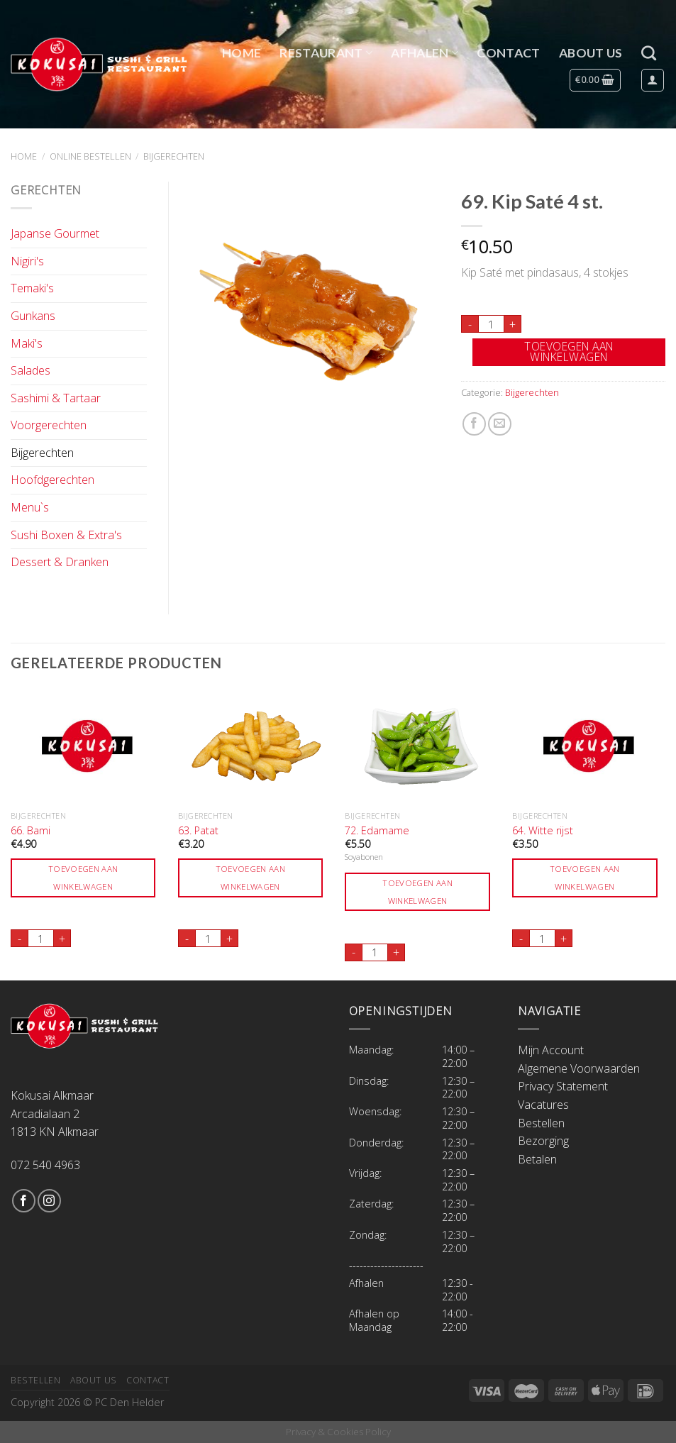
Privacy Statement (563, 1086)
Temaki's (32, 288)
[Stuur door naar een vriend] (499, 424)
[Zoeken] (648, 53)
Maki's (27, 343)
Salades (30, 370)
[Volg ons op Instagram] (49, 1200)
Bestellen (541, 1123)
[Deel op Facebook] (474, 424)
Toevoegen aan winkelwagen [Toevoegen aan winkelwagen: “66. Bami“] (83, 877)
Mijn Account (551, 1050)
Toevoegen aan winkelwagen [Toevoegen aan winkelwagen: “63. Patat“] (251, 877)
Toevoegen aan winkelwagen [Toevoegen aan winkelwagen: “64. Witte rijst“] (585, 877)
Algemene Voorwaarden (579, 1068)
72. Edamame (377, 830)
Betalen (537, 1159)
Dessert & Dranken (60, 562)
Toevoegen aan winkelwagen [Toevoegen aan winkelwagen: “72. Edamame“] (417, 892)
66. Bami (30, 830)
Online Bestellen (90, 156)
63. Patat (198, 830)
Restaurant (325, 52)
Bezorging (543, 1141)
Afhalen (424, 52)
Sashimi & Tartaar (56, 398)
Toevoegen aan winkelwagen (568, 351)
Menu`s (30, 507)
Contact (508, 52)
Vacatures (543, 1104)
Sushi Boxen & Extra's (66, 535)
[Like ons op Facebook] (23, 1200)
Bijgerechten (173, 156)
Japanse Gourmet (55, 233)
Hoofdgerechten (52, 479)
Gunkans (33, 316)
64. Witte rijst (542, 830)
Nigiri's (27, 261)
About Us (591, 52)
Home (241, 52)
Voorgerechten (49, 425)
